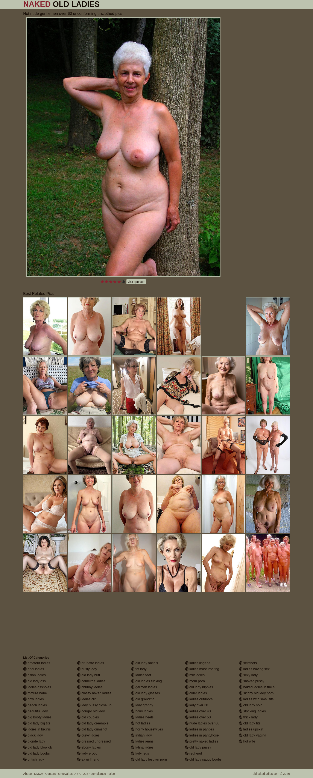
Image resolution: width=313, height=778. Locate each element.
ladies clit (86, 699)
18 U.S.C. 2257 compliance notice (92, 773)
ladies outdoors (199, 699)
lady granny (142, 705)
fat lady (138, 669)
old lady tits (249, 723)
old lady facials (144, 663)
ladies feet (141, 675)
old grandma (142, 699)
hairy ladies (142, 711)
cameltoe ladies (91, 681)
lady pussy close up (94, 705)
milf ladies (195, 675)
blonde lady (34, 741)
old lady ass (34, 681)
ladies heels (142, 717)
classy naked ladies (94, 693)
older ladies (196, 693)
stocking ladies (252, 711)
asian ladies (34, 675)
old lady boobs (36, 753)
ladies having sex (254, 669)
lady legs (140, 753)
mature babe (35, 693)
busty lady (87, 669)
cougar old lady (91, 711)
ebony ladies (89, 747)
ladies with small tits (256, 699)
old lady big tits (36, 723)
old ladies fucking (146, 681)
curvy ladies (88, 735)
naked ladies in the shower (261, 687)
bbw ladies (33, 699)
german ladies (144, 687)
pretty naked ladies (201, 741)
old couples (88, 717)
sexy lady (248, 675)
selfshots (248, 663)
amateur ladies (36, 663)
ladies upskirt (251, 729)
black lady (33, 735)
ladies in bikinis (37, 729)
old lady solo (250, 705)
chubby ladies (89, 687)
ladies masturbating (202, 669)
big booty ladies (37, 717)
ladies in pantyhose (202, 735)
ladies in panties (199, 729)
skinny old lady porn (256, 693)
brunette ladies (90, 663)
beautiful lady (35, 711)
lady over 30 (196, 705)
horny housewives (147, 729)
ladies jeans (142, 741)
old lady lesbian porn (149, 759)
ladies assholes (37, 687)
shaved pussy (251, 681)
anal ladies (33, 669)
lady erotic (87, 753)
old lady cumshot (92, 729)
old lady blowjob (37, 747)
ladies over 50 (198, 717)
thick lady (248, 717)
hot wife (247, 741)
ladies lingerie (197, 663)
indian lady (141, 735)
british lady (33, 759)
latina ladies (142, 747)
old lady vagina (252, 735)
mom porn (195, 681)
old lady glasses (145, 693)
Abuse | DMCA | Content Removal (45, 773)
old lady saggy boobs (203, 759)
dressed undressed (94, 741)
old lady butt (88, 675)
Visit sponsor (136, 281)
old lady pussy (198, 747)
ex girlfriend (88, 759)
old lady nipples (199, 687)
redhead (193, 753)
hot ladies (140, 723)
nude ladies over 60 (202, 723)
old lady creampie (92, 723)
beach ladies (35, 705)
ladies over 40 (198, 711)
